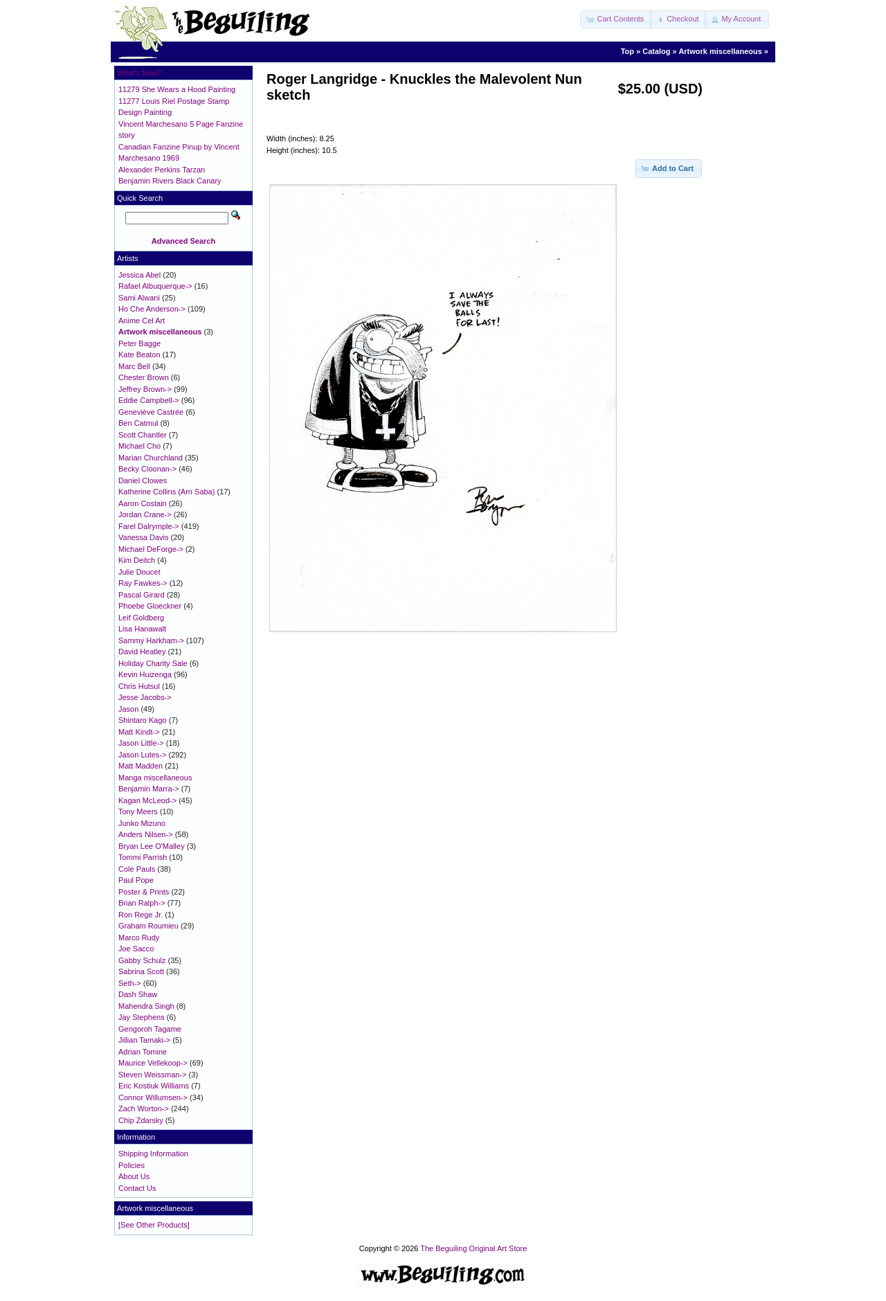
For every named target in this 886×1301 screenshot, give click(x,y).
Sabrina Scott (141, 971)
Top (627, 51)
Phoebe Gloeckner (149, 606)
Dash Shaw (137, 994)
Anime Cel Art (141, 320)
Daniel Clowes (142, 480)
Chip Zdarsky (140, 1120)
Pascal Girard (141, 595)
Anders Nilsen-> (145, 834)
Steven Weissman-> (152, 1074)
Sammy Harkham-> (151, 640)
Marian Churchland (150, 458)
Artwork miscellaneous (719, 51)
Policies (131, 1165)
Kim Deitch (136, 560)
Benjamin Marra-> (148, 788)
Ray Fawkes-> (143, 583)
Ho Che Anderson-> (152, 309)
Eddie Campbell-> (148, 400)
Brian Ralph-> (141, 903)
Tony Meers (138, 811)
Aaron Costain (142, 503)
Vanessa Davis (143, 537)
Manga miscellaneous (155, 777)
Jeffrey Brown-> (145, 389)
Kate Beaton (139, 354)
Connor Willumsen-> (153, 1097)
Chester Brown (143, 377)
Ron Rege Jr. (140, 914)
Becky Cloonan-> (147, 469)
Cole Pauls (136, 869)
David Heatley (141, 651)
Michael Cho (139, 446)
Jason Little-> (141, 743)
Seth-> (129, 983)
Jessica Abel (139, 275)
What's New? (139, 73)
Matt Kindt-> (139, 732)
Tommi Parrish (142, 857)
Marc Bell (134, 366)
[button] (616, 19)
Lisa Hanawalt (142, 629)
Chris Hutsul (139, 686)
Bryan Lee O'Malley (151, 846)
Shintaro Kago (142, 720)
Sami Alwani (139, 298)
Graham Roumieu (148, 926)
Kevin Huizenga (145, 674)
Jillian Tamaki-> (144, 1040)
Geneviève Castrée (150, 412)
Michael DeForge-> (150, 549)
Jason (128, 709)
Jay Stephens (141, 1017)
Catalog (656, 51)
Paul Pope (136, 880)
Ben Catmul (138, 423)
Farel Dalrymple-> (148, 526)
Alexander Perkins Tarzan (161, 169)
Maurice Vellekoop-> (153, 1063)
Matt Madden (140, 766)
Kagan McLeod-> (147, 800)
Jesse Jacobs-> (145, 697)
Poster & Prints (143, 892)
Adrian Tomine (142, 1052)
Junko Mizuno (141, 823)
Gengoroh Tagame (149, 1029)
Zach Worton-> (143, 1108)
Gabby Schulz (141, 960)
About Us (134, 1176)
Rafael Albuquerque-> (155, 286)
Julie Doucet (139, 572)
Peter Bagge (139, 343)
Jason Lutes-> (142, 755)
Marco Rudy (138, 937)
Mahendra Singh (146, 1006)
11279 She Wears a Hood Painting (176, 89)
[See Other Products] (154, 1225)
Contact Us (137, 1188)
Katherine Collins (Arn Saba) (166, 491)
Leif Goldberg (141, 617)
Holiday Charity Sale (153, 663)
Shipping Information (153, 1153)
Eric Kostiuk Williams (153, 1086)
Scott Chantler (142, 435)
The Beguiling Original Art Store (473, 1248)
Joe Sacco (136, 948)
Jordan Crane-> (145, 514)
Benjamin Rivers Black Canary (170, 181)
